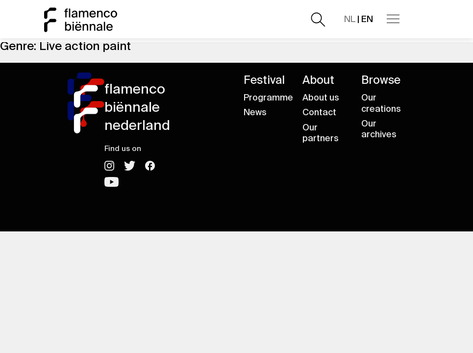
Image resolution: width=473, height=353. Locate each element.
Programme (268, 97)
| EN (358, 19)
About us (320, 97)
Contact (319, 112)
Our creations (381, 103)
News (255, 112)
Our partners (320, 133)
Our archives (379, 129)
